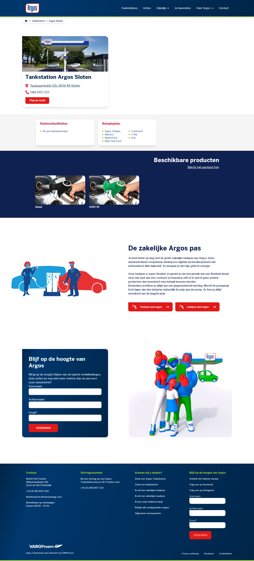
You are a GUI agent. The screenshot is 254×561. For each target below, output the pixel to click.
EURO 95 (94, 207)
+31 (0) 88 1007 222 (37, 491)
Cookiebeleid (225, 553)
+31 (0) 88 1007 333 (92, 487)
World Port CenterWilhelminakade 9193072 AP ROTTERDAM (38, 482)
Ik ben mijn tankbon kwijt (149, 501)
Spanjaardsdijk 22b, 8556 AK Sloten (55, 85)
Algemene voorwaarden (148, 513)
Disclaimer (209, 553)
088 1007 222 (40, 92)
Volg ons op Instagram (201, 490)
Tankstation (38, 20)
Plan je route (37, 100)
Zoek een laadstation (146, 484)
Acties (147, 8)
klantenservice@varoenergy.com (44, 496)
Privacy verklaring (190, 553)
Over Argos (204, 8)
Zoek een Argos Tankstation (150, 478)
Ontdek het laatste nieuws (203, 478)
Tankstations (129, 8)
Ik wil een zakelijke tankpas (150, 490)
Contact (224, 8)
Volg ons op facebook (201, 484)
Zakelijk (162, 8)
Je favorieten (182, 8)
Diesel (38, 207)
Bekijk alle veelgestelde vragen (152, 507)
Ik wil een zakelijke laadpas (150, 495)
